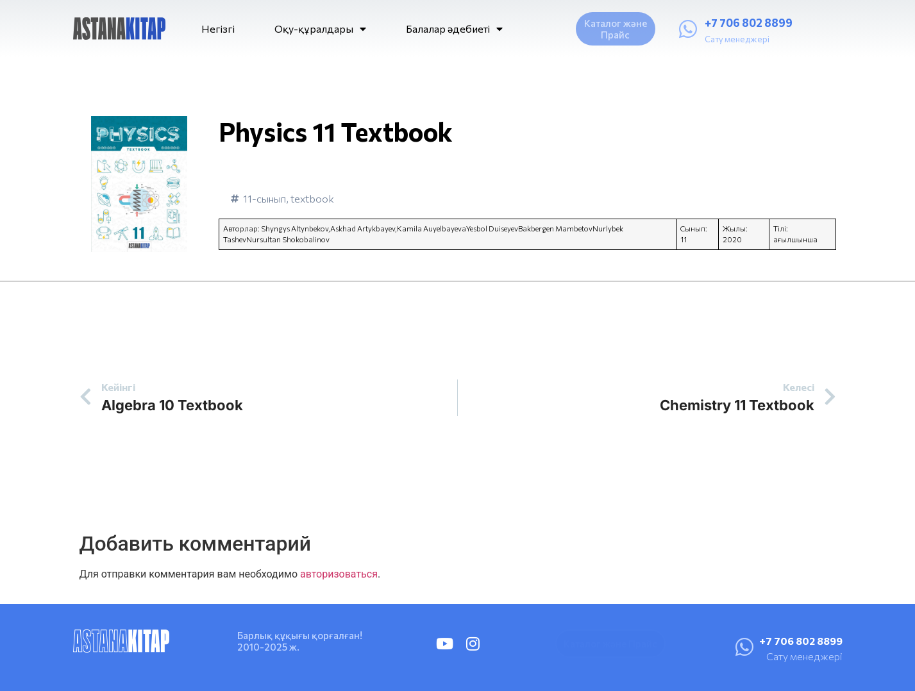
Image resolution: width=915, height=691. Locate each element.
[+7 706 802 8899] (688, 29)
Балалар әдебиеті (454, 28)
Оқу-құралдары (320, 28)
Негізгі (218, 28)
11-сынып (264, 198)
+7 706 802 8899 (749, 22)
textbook (312, 198)
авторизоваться (339, 574)
